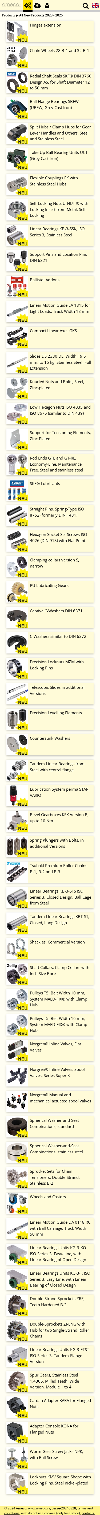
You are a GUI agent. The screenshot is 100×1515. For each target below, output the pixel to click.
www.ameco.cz (39, 1508)
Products (8, 15)
